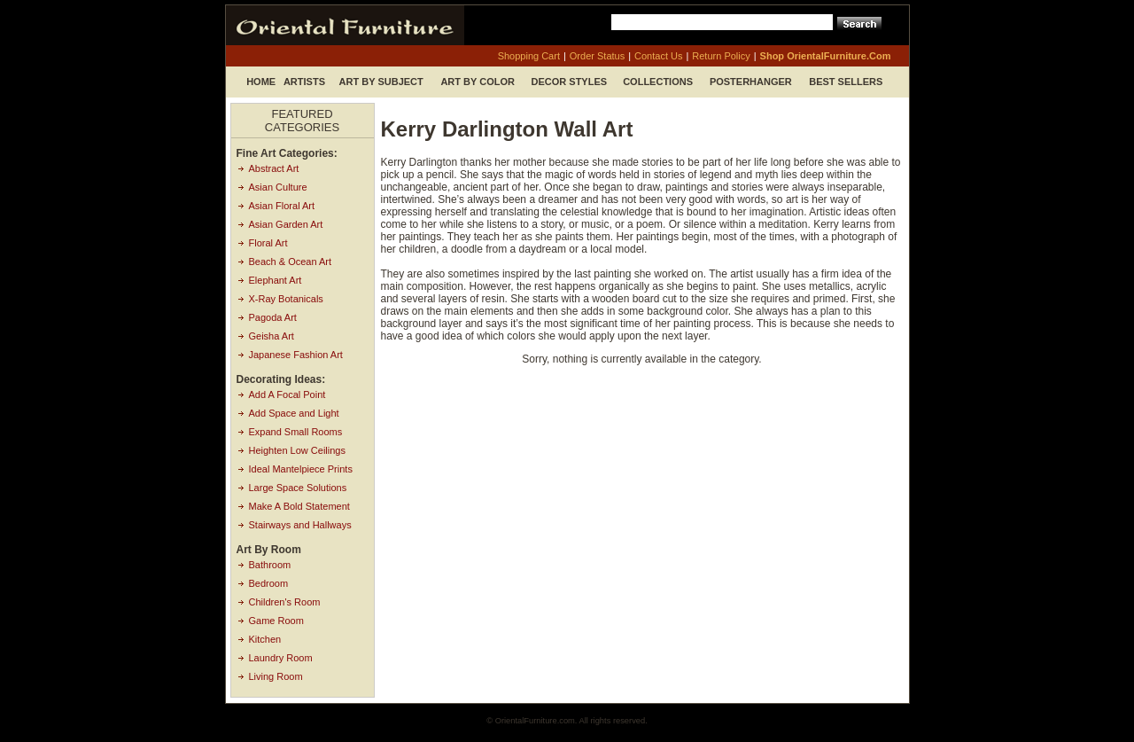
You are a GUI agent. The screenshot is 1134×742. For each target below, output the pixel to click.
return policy (721, 56)
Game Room (276, 620)
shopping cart (529, 56)
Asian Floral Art (282, 205)
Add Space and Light (294, 413)
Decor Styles (570, 81)
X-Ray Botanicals (286, 298)
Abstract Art (274, 168)
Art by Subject (381, 81)
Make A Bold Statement (299, 506)
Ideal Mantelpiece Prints (301, 469)
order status (597, 56)
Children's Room (285, 602)
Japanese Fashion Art (296, 354)
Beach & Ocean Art (290, 261)
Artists (304, 81)
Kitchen (265, 639)
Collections (658, 81)
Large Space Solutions (298, 487)
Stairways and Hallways (300, 524)
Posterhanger (751, 81)
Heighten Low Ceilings (297, 450)
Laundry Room (281, 657)
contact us (658, 56)
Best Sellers (845, 81)
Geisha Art (271, 336)
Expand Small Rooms (296, 431)
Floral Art (268, 243)
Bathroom (270, 564)
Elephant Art (275, 280)
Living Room (276, 676)
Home (261, 81)
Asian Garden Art (286, 224)
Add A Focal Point (287, 394)
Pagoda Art (273, 317)
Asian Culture (278, 187)
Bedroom (269, 583)
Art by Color (477, 81)
